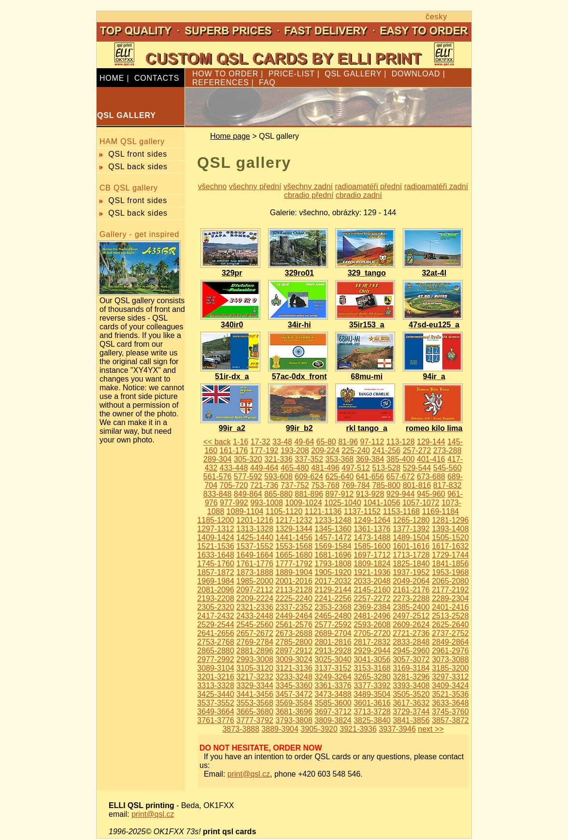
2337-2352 (293, 607)
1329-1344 (293, 529)
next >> (430, 729)
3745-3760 (450, 711)
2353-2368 (333, 607)
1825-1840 (411, 564)
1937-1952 (411, 572)
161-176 (234, 450)
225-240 (355, 450)
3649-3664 (215, 711)
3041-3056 (372, 659)
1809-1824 (372, 564)
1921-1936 (372, 572)
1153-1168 (401, 511)
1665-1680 (293, 555)
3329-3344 (254, 685)
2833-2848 (411, 642)
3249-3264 (333, 677)
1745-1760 (215, 564)
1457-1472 (333, 537)
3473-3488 (333, 694)
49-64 (304, 442)
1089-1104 (245, 511)
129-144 (431, 442)
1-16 (240, 442)
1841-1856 (450, 564)
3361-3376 (333, 685)
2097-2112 (254, 590)
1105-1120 (284, 511)
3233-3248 (293, 677)
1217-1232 (293, 520)
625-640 (339, 476)
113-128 (400, 442)
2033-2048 (372, 581)
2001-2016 (293, 581)
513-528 (386, 468)
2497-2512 (411, 616)
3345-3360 (293, 685)
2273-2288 (411, 598)
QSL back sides (138, 166)
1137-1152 (362, 511)
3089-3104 (215, 668)
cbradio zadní (359, 195)
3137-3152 (333, 668)
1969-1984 (215, 581)
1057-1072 (421, 503)
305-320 (248, 459)
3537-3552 (215, 703)
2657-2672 (254, 633)
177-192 (264, 450)
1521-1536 (215, 546)
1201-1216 (254, 520)
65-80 (326, 442)
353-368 (339, 459)
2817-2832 (372, 642)
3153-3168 (372, 668)
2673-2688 (293, 633)
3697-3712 (333, 711)
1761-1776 (254, 564)
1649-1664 (254, 555)
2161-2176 (411, 590)
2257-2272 (372, 598)
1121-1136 (323, 511)
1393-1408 (450, 529)
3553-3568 (254, 703)
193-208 (295, 450)
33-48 (282, 442)
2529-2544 (215, 624)
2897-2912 (293, 651)
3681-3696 (293, 711)
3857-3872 (450, 720)
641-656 (370, 476)
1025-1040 (342, 503)
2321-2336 (254, 607)
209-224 (325, 450)
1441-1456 (293, 537)
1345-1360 (333, 529)
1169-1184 (440, 511)
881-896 (309, 494)
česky (436, 17)
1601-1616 (411, 546)
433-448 (234, 468)
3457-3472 (293, 694)
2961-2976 (450, 651)
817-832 (447, 485)
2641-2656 (215, 633)
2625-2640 (450, 624)
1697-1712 (372, 555)
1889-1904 (293, 572)
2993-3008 (254, 659)
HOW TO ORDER (225, 74)
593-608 (278, 476)
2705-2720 (372, 633)
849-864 (248, 494)
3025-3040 (333, 659)
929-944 (400, 494)
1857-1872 (215, 572)
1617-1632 (450, 546)
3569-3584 (293, 703)
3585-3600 (333, 703)
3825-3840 (372, 720)
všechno (212, 186)
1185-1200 (215, 520)
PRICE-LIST (292, 74)
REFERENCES (220, 82)
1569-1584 (333, 546)
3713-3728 (372, 711)
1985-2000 (254, 581)
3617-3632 (411, 703)
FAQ (267, 82)
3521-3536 (450, 694)
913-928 (370, 494)
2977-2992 (215, 659)
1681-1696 (333, 555)
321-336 (278, 459)
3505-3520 (411, 694)
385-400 (400, 459)
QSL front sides (137, 154)
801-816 (417, 485)
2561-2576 (293, 624)
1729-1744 (450, 555)
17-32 (260, 442)
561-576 (217, 476)
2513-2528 (450, 616)
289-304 (217, 459)
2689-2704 (333, 633)
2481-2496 (372, 616)
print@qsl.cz (248, 774)
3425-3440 (215, 694)
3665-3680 (254, 711)
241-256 (386, 450)
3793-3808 (293, 720)
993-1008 (266, 503)
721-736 (264, 485)
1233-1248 (333, 520)
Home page (230, 136)
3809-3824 (333, 720)
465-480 (295, 468)
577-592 (248, 476)
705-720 (234, 485)
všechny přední (255, 186)
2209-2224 (254, 598)
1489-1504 (411, 537)
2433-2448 (254, 616)
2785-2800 (293, 642)
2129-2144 (333, 590)
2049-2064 (411, 581)
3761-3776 (215, 720)
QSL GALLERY (353, 74)
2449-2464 (293, 616)
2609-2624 (411, 624)
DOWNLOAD (416, 74)
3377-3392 (372, 685)
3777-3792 (254, 720)
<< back (217, 442)
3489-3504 (372, 694)
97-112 (372, 442)
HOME (111, 78)
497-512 (355, 468)
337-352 (309, 459)
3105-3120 (254, 668)
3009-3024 (293, 659)
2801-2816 (333, 642)
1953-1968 (450, 572)
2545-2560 (254, 624)
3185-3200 (450, 668)
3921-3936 (358, 729)
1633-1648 (215, 555)
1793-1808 (333, 564)
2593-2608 (372, 624)
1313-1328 (254, 529)
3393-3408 (411, 685)
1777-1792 (293, 564)
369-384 (370, 459)
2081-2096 (215, 590)
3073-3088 (450, 659)
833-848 (217, 494)
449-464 (264, 468)
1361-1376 (372, 529)
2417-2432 (215, 616)
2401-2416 (450, 607)
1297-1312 (215, 529)
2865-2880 (215, 651)
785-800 (386, 485)
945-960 (431, 494)
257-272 (417, 450)
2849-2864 (450, 642)
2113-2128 (293, 590)
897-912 (339, 494)
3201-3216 (215, 677)
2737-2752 (450, 633)
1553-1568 (293, 546)
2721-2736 (411, 633)
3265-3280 (372, 677)
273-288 (447, 450)
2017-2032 (333, 581)
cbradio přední (308, 195)
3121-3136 (293, 668)
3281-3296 (411, 677)
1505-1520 (450, 537)
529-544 (417, 468)
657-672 (400, 476)
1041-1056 (381, 503)
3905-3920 (319, 729)
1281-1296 (450, 520)
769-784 (355, 485)
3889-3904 (279, 729)
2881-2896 (254, 651)
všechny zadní (308, 186)
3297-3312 (450, 677)
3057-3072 (411, 659)
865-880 (278, 494)
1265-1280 (411, 520)
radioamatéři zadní (436, 186)
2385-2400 (411, 607)
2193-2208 (215, 598)
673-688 (431, 476)
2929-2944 (372, 651)
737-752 (295, 485)
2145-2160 (372, 590)
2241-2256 (333, 598)
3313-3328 (215, 685)
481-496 (325, 468)
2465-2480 (333, 616)
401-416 (431, 459)
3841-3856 (411, 720)
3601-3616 (372, 703)
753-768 (325, 485)
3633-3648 (450, 703)
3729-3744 (411, 711)
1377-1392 (411, 529)
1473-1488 (372, 537)
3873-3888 (240, 729)
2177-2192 (450, 590)
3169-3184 (411, 668)
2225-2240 (293, 598)
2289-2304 (450, 598)
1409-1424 (215, 537)
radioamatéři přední (368, 186)
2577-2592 (333, 624)
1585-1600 (372, 546)
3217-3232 (254, 677)
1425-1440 (254, 537)
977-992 (234, 503)
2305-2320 (215, 607)
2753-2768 (215, 642)
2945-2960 (411, 651)
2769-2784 (254, 642)
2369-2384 (372, 607)
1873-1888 (254, 572)
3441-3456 (254, 694)
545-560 (447, 468)
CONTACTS (156, 78)
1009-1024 (303, 503)
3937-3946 (397, 729)
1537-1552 (254, 546)
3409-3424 (450, 685)
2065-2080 (450, 581)
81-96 (348, 442)
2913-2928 (333, 651)
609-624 (309, 476)
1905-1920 (333, 572)
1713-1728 (411, 555)
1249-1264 (372, 520)
